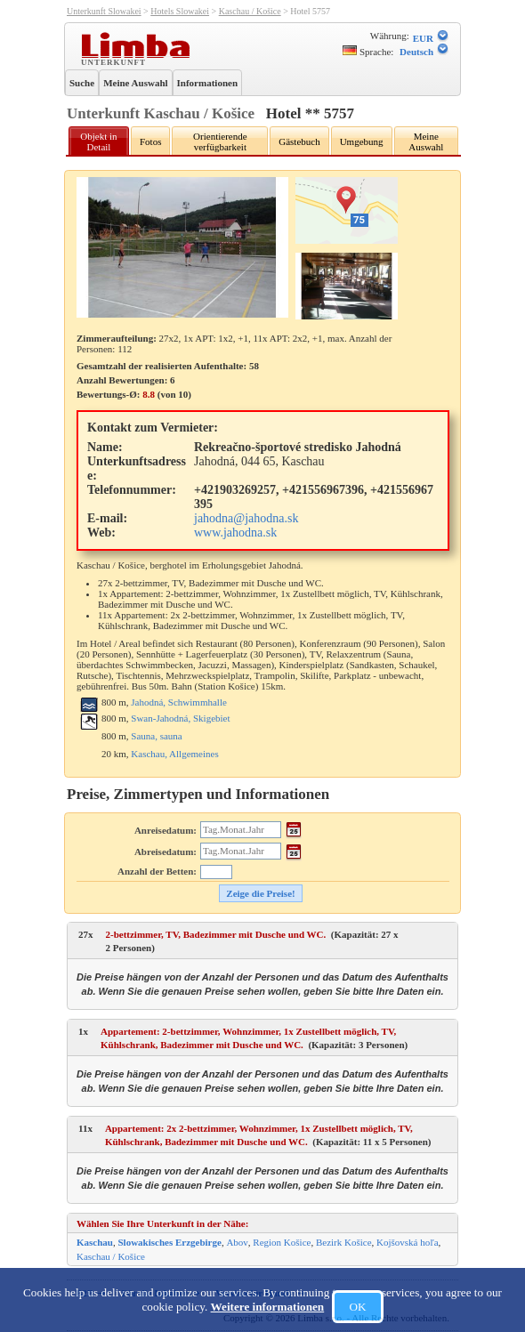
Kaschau (95, 1242)
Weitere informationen (268, 1306)
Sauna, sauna (156, 736)
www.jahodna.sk (235, 532)
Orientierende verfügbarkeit (219, 141)
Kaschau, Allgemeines (174, 753)
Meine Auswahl (135, 82)
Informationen (207, 82)
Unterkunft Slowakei (104, 11)
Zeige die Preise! (260, 893)
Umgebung (362, 141)
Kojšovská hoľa (407, 1242)
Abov (236, 1242)
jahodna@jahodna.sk (246, 518)
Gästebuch (299, 141)
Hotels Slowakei (179, 11)
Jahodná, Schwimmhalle (179, 702)
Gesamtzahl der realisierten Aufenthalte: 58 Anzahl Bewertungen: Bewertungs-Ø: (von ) (168, 380)
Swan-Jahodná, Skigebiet (180, 718)
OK (357, 1306)
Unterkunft (115, 61)
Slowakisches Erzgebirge (169, 1242)
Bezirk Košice (344, 1242)
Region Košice (282, 1242)
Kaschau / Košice (250, 11)
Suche (81, 82)
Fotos (150, 141)
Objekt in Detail (98, 141)
